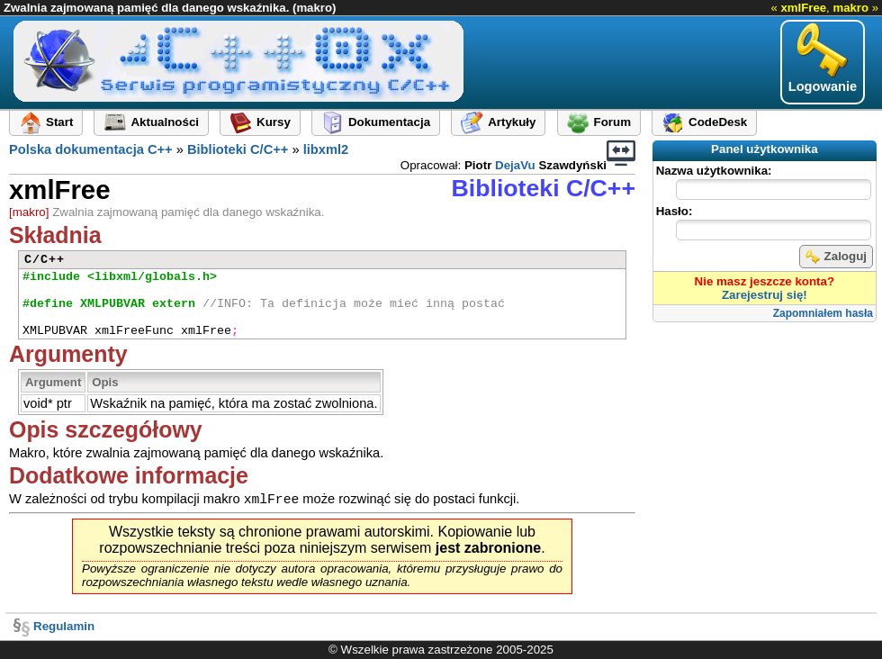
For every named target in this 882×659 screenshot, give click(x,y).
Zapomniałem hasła (823, 313)
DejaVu (515, 165)
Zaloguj (836, 256)
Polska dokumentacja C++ (91, 149)
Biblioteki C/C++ (237, 149)
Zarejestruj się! (764, 295)
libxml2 (326, 149)
